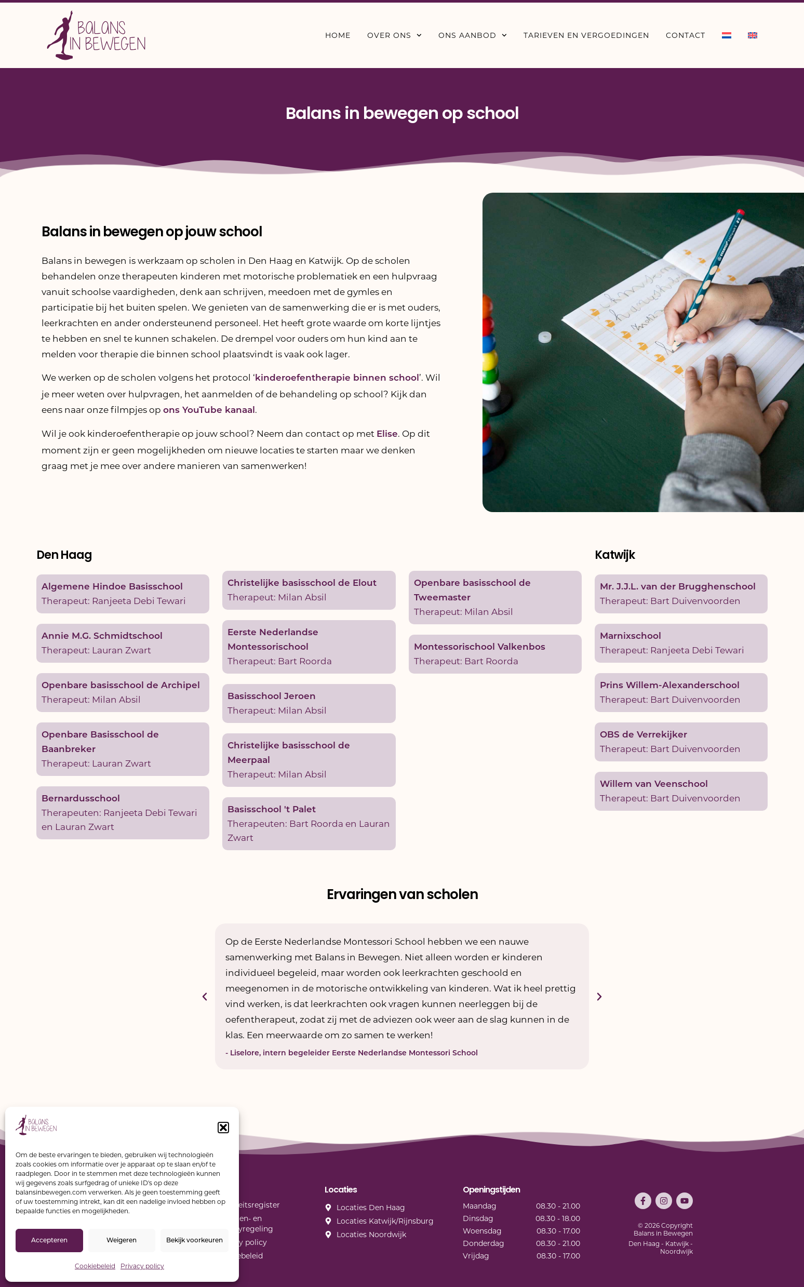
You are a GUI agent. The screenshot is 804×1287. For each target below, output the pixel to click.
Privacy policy (142, 1266)
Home (338, 35)
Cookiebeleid (95, 1266)
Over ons (394, 35)
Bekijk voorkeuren (194, 1241)
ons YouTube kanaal (209, 410)
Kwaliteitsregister (248, 1205)
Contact (685, 35)
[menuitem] (726, 35)
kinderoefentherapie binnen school (337, 378)
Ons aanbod (472, 35)
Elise (387, 434)
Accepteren (49, 1241)
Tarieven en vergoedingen (586, 35)
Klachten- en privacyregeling (244, 1224)
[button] (223, 1127)
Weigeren (121, 1241)
